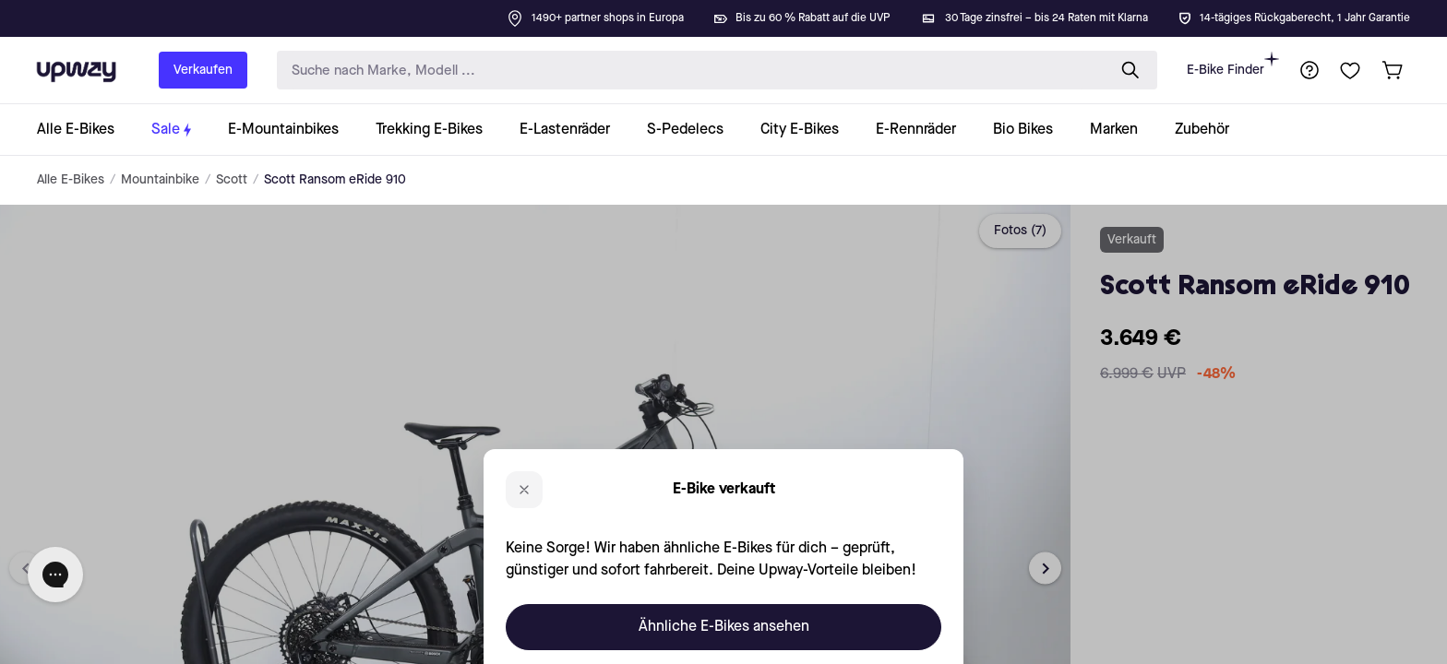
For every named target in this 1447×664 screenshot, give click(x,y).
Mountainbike (160, 179)
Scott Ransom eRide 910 (335, 179)
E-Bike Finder (1233, 64)
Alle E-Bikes (70, 179)
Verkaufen (203, 70)
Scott (231, 179)
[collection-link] (85, 129)
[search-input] (687, 70)
